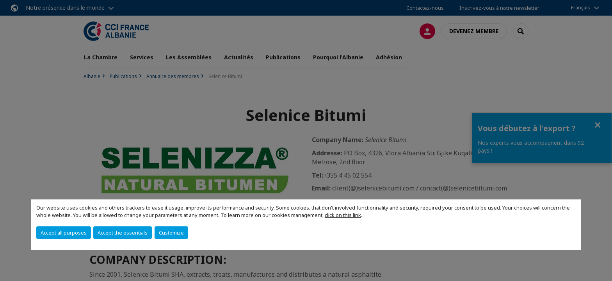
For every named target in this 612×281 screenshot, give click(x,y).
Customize (171, 232)
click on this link (343, 215)
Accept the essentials (123, 232)
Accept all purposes (64, 232)
